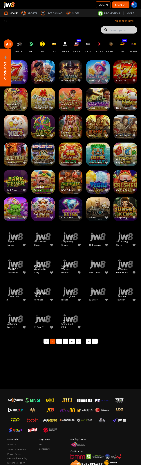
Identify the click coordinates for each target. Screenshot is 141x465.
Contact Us (44, 448)
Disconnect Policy (16, 462)
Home (11, 13)
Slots (72, 13)
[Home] (9, 4)
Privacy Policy (14, 454)
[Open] (5, 67)
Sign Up (120, 4)
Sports (29, 13)
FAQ (41, 444)
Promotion (109, 13)
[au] (134, 4)
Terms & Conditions (16, 449)
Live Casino (51, 13)
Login (103, 4)
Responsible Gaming (17, 458)
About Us (11, 444)
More (130, 13)
